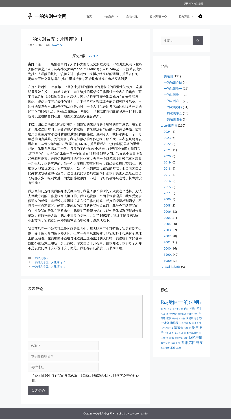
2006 (167, 211)
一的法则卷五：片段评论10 (48, 262)
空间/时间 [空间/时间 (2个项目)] (193, 333)
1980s (168, 261)
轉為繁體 (198, 3)
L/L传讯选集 (169, 125)
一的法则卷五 (40, 258)
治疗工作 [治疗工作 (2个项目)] (169, 328)
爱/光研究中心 (162, 16)
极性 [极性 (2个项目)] (197, 323)
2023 (167, 138)
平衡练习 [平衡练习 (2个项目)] (176, 318)
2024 (167, 131)
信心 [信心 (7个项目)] (187, 309)
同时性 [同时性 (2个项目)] (190, 314)
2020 (167, 156)
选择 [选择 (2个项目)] (163, 348)
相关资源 (188, 16)
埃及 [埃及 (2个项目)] (196, 314)
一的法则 (113, 16)
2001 (167, 242)
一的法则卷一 (173, 88)
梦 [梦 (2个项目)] (200, 323)
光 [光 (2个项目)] (162, 314)
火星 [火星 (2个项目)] (186, 328)
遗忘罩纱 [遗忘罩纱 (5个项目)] (170, 347)
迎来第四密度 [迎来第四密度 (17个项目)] (192, 342)
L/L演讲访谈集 (170, 267)
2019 (167, 162)
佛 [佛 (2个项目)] (182, 309)
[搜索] (198, 40)
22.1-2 (93, 56)
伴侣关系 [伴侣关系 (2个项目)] (176, 309)
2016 (167, 181)
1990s (168, 254)
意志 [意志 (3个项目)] (196, 318)
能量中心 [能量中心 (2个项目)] (179, 338)
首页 (93, 16)
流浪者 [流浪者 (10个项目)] (178, 328)
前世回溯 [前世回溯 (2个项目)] (182, 314)
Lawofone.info (139, 413)
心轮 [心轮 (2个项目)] (183, 318)
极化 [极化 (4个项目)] (191, 323)
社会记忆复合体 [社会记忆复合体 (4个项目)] (180, 333)
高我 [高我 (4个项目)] (178, 347)
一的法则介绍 (173, 82)
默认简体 (188, 3)
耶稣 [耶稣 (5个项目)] (171, 337)
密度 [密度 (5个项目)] (168, 318)
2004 (167, 224)
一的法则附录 (173, 119)
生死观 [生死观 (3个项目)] (168, 333)
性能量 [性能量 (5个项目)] (189, 318)
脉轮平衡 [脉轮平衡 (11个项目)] (195, 337)
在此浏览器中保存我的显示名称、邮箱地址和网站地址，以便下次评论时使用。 (85, 378)
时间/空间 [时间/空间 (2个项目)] (184, 323)
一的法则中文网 (50, 16)
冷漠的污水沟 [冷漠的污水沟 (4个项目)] (170, 313)
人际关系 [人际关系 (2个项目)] (167, 309)
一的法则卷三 (173, 101)
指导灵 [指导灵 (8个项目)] (174, 323)
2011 (167, 193)
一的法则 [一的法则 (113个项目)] (188, 301)
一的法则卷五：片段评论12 (48, 266)
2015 (167, 187)
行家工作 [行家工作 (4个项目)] (175, 343)
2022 (167, 144)
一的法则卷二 (173, 95)
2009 (167, 199)
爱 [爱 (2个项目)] (190, 328)
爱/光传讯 (136, 16)
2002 (167, 236)
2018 (167, 168)
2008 (167, 205)
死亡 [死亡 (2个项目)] (163, 328)
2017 (167, 175)
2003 (167, 230)
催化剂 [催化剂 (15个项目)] (195, 308)
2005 (167, 218)
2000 (167, 248)
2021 (167, 150)
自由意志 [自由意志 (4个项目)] (165, 343)
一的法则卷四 (173, 107)
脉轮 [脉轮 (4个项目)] (186, 337)
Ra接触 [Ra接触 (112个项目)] (169, 301)
